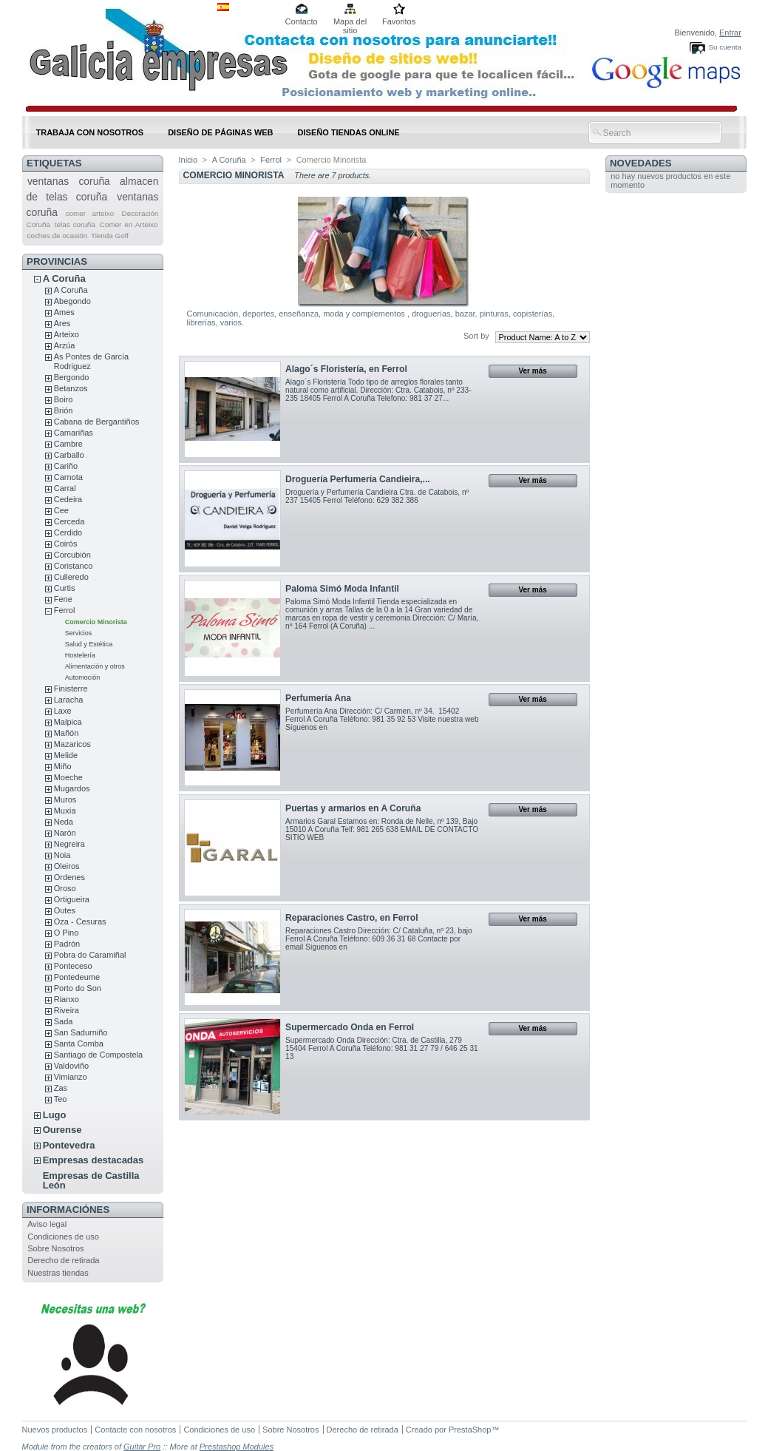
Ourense (62, 1129)
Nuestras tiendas (58, 1272)
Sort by (476, 335)
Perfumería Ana (318, 698)
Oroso (65, 888)
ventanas (48, 181)
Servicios (78, 633)
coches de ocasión (57, 235)
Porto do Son (77, 988)
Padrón (67, 943)
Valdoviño (71, 1065)
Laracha (69, 699)
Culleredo (71, 576)
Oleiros (67, 866)
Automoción (83, 677)
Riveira (66, 1010)
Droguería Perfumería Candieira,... (357, 479)
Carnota (68, 477)
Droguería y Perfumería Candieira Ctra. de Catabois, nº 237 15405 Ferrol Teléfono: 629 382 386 (377, 496)
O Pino (66, 932)
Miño (63, 766)
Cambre (68, 443)
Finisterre (71, 688)
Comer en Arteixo (129, 224)
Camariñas (73, 432)
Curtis (64, 588)
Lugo (55, 1114)
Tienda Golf (110, 235)
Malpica (68, 721)
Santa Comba (78, 1043)
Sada (63, 1021)
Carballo (69, 454)
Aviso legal (47, 1224)
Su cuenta (724, 47)
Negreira (69, 843)
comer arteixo (90, 213)
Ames (64, 312)
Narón (65, 832)
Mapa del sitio (350, 22)
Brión (63, 410)
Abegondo (72, 301)
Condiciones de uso (63, 1236)
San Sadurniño (81, 1032)
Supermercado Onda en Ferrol (349, 1027)
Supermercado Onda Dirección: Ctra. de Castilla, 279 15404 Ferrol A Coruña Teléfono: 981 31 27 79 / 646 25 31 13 (381, 1048)
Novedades (641, 163)
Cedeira (68, 499)
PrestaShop (470, 1429)
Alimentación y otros (95, 666)
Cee (61, 510)
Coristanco (73, 565)
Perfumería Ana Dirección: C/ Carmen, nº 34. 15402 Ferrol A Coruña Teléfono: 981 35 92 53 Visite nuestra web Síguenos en (382, 719)
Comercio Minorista (96, 622)
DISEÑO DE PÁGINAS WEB (220, 132)
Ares (62, 323)
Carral (65, 488)
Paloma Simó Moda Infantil (342, 589)
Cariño (66, 465)
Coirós (66, 543)
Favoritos (398, 21)
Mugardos (72, 788)
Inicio (188, 159)
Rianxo (66, 999)
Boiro (63, 399)
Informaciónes (68, 1209)
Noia (62, 854)
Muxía (65, 810)
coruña (93, 181)
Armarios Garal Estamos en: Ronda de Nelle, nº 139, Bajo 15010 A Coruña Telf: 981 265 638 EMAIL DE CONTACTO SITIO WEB (381, 829)
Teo (60, 1099)
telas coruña (75, 224)
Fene (63, 599)
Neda (63, 821)
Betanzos (71, 388)
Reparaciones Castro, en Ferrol (351, 918)
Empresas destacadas (93, 1160)
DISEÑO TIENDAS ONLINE (349, 132)
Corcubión (72, 554)
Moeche (68, 777)
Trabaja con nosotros (90, 132)
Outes (64, 910)
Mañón (66, 732)
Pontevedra (69, 1145)
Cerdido (68, 532)
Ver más (532, 371)
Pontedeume (77, 977)
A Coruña (64, 278)
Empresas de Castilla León (91, 1180)
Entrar (730, 32)
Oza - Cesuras (80, 921)
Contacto (301, 21)
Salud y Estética (89, 644)
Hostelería (80, 655)
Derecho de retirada (63, 1260)
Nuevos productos (55, 1429)
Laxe (63, 710)
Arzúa (64, 345)
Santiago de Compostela (98, 1054)
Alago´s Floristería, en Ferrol (346, 369)
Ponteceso (73, 965)
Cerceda (69, 521)
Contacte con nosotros (135, 1429)
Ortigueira (71, 899)
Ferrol (64, 610)
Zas (60, 1087)
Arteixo (66, 334)
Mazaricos (72, 744)
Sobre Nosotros (55, 1248)
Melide (66, 755)
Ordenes (69, 877)
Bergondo (71, 377)
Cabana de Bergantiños (97, 421)
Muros (65, 799)
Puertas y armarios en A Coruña (353, 808)
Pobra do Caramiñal (90, 954)
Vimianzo (70, 1076)
